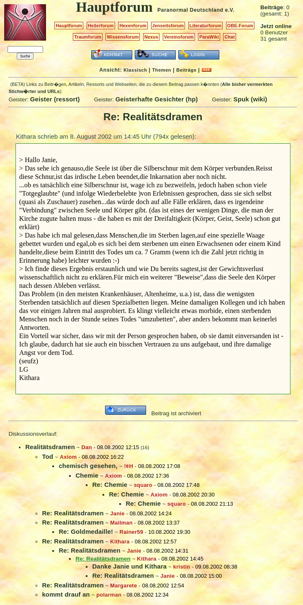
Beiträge (186, 69)
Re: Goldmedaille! (86, 531)
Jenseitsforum (168, 25)
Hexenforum (132, 25)
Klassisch (135, 69)
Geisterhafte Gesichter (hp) (157, 99)
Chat (229, 36)
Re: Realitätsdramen (72, 513)
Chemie (86, 475)
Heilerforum (101, 25)
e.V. (229, 10)
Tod (47, 456)
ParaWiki (209, 36)
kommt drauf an (66, 594)
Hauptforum (69, 25)
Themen (161, 69)
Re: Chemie (109, 484)
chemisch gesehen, (88, 465)
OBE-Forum (240, 25)
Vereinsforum (179, 36)
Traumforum (87, 36)
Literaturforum (205, 25)
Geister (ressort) (55, 99)
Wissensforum (123, 36)
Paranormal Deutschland (190, 10)
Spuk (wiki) (250, 99)
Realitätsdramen (50, 446)
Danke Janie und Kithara (129, 566)
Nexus (151, 36)
